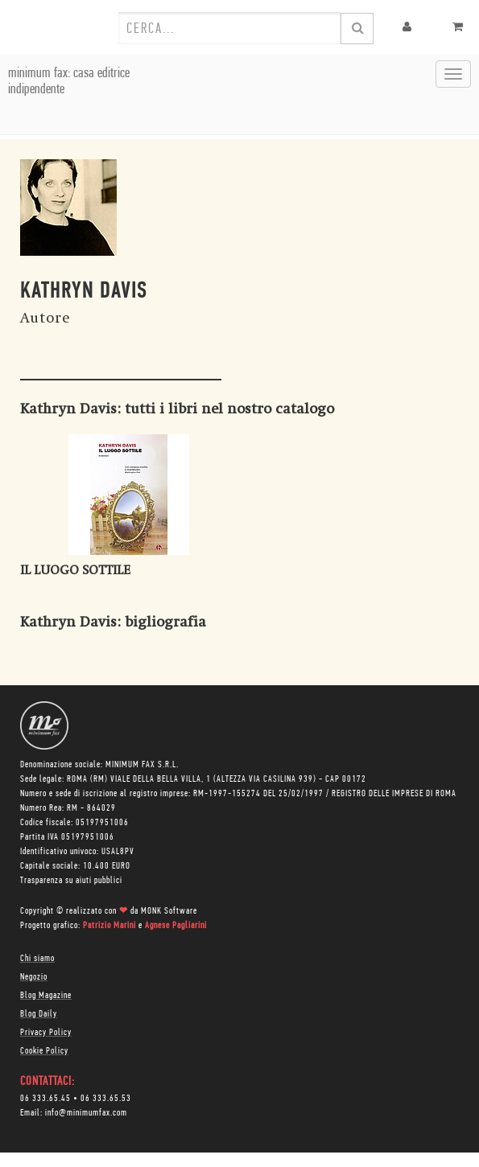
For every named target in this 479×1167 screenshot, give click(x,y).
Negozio (33, 977)
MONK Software (169, 911)
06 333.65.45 (45, 1098)
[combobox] (229, 28)
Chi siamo (37, 959)
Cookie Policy (44, 1051)
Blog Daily (38, 1014)
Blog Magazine (46, 996)
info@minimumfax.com (86, 1113)
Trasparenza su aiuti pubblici (71, 881)
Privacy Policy (46, 1033)
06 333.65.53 (106, 1098)
